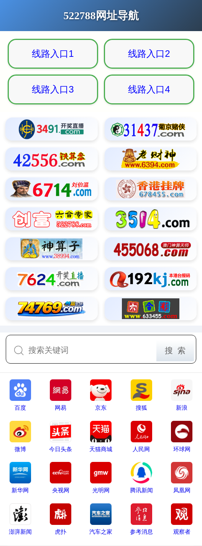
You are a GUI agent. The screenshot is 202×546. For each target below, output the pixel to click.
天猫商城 (100, 436)
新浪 (181, 395)
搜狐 (141, 395)
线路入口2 (149, 53)
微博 (20, 436)
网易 (60, 395)
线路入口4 (149, 89)
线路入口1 (53, 53)
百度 (20, 395)
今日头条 (60, 436)
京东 (101, 395)
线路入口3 (53, 89)
